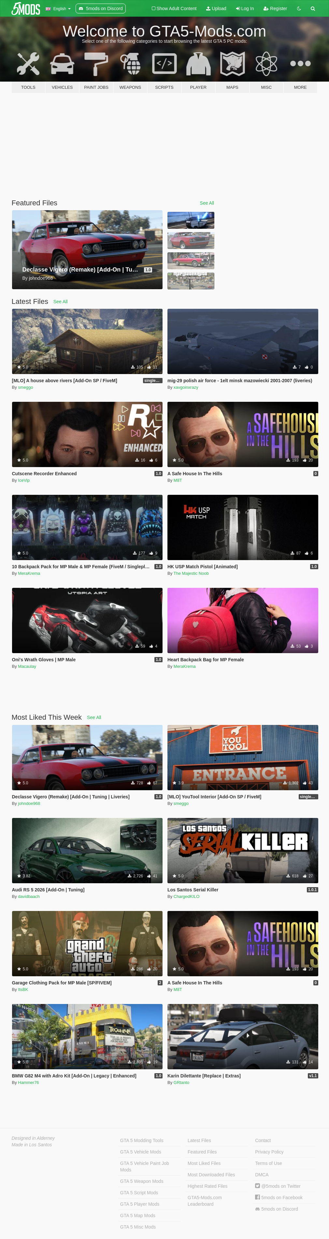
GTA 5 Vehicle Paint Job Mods (144, 1166)
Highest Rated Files (207, 1186)
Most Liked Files (204, 1163)
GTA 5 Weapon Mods (142, 1181)
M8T (178, 480)
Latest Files (199, 1140)
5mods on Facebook (279, 1197)
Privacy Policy (269, 1151)
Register (275, 8)
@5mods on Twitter (277, 1186)
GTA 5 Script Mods (139, 1192)
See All (207, 203)
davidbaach (29, 896)
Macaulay (27, 666)
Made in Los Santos (32, 1144)
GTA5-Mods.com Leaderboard (205, 1201)
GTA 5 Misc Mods (138, 1227)
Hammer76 (28, 1082)
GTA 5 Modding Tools (142, 1140)
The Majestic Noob (191, 573)
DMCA (261, 1174)
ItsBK (23, 989)
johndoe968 (29, 803)
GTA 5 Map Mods (137, 1215)
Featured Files (202, 1151)
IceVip (24, 480)
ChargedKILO (187, 896)
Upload (216, 8)
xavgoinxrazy (186, 387)
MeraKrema (29, 573)
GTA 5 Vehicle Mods (140, 1151)
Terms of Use (268, 1163)
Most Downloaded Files (211, 1174)
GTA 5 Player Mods (139, 1204)
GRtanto (181, 1082)
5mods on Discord (276, 1209)
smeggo (25, 387)
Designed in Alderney (33, 1138)
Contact (263, 1140)
